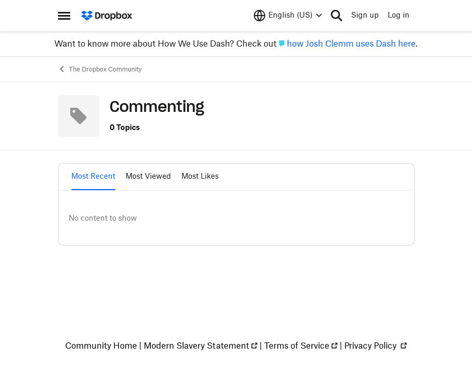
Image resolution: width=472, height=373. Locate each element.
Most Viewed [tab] (148, 176)
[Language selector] (288, 15)
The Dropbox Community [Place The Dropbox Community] (100, 69)
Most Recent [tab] (93, 176)
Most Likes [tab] (200, 176)
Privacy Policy (371, 346)
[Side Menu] (64, 15)
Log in (398, 15)
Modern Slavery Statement (196, 346)
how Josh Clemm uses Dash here (351, 44)
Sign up (365, 15)
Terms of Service (296, 346)
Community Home (101, 346)
